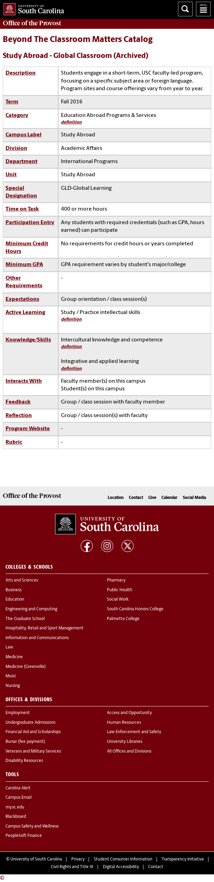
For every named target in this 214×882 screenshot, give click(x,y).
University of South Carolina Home (32, 8)
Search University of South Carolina (185, 9)
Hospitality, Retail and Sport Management (44, 628)
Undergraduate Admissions (30, 723)
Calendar (169, 498)
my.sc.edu (15, 807)
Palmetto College (123, 619)
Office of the (32, 23)
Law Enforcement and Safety (134, 732)
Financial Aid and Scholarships (33, 732)
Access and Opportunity (129, 713)
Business (13, 590)
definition (71, 122)
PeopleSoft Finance (24, 836)
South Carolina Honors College (135, 609)
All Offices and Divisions (129, 751)
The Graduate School (25, 619)
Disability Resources (24, 761)
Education (15, 599)
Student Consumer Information (123, 859)
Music (11, 676)
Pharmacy (116, 580)
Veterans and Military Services (33, 751)
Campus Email (19, 798)
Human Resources (124, 723)
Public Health (119, 590)
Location (116, 498)
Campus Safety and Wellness (32, 826)
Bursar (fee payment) (25, 742)
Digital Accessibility (121, 867)
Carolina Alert (18, 788)
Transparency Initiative (183, 859)
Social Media (194, 498)
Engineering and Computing (31, 609)
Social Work (117, 599)
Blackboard (16, 817)
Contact (136, 498)
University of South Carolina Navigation (203, 9)
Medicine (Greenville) (26, 667)
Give (152, 498)
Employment (18, 713)
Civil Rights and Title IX (72, 867)
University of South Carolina (36, 859)
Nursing (13, 686)
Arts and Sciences (22, 580)
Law (9, 647)
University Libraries (124, 742)
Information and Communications (37, 638)
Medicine (14, 657)
